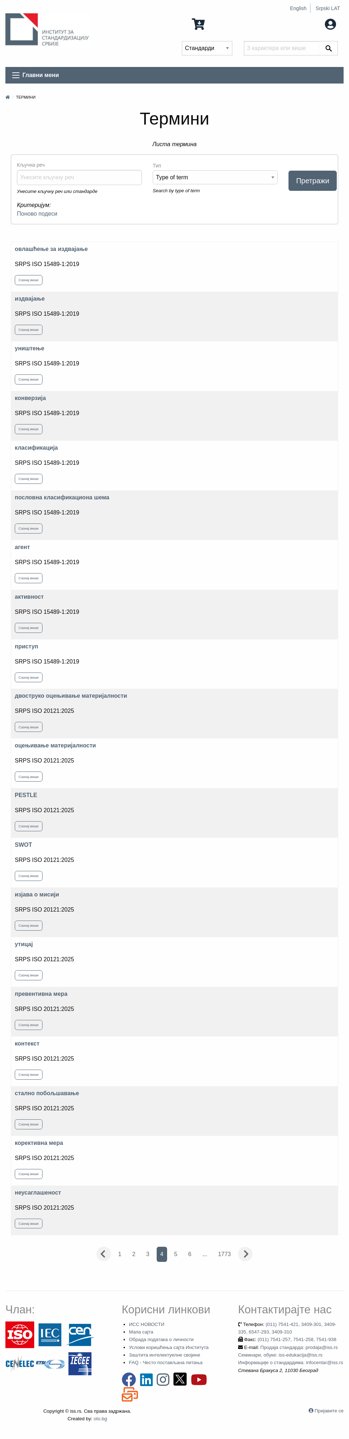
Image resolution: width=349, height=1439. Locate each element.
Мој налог (315, 24)
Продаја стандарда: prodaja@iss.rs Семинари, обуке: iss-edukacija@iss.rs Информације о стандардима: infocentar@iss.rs (290, 1355)
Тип (157, 165)
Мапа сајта (141, 1332)
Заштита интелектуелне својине (164, 1355)
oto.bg (100, 1418)
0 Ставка (212, 24)
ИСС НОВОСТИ (146, 1324)
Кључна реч (31, 165)
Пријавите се (329, 1410)
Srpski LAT (328, 8)
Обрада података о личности (161, 1339)
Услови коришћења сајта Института (169, 1347)
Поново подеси (37, 214)
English (298, 8)
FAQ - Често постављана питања (166, 1362)
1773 (224, 1254)
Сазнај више (29, 280)
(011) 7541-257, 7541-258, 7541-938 (297, 1339)
